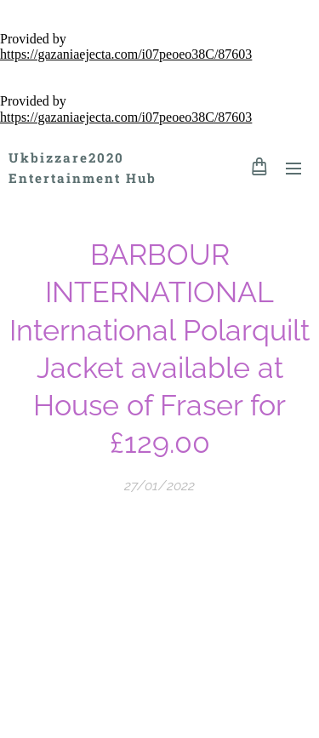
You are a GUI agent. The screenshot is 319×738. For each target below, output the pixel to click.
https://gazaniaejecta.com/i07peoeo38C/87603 (126, 54)
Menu (293, 168)
